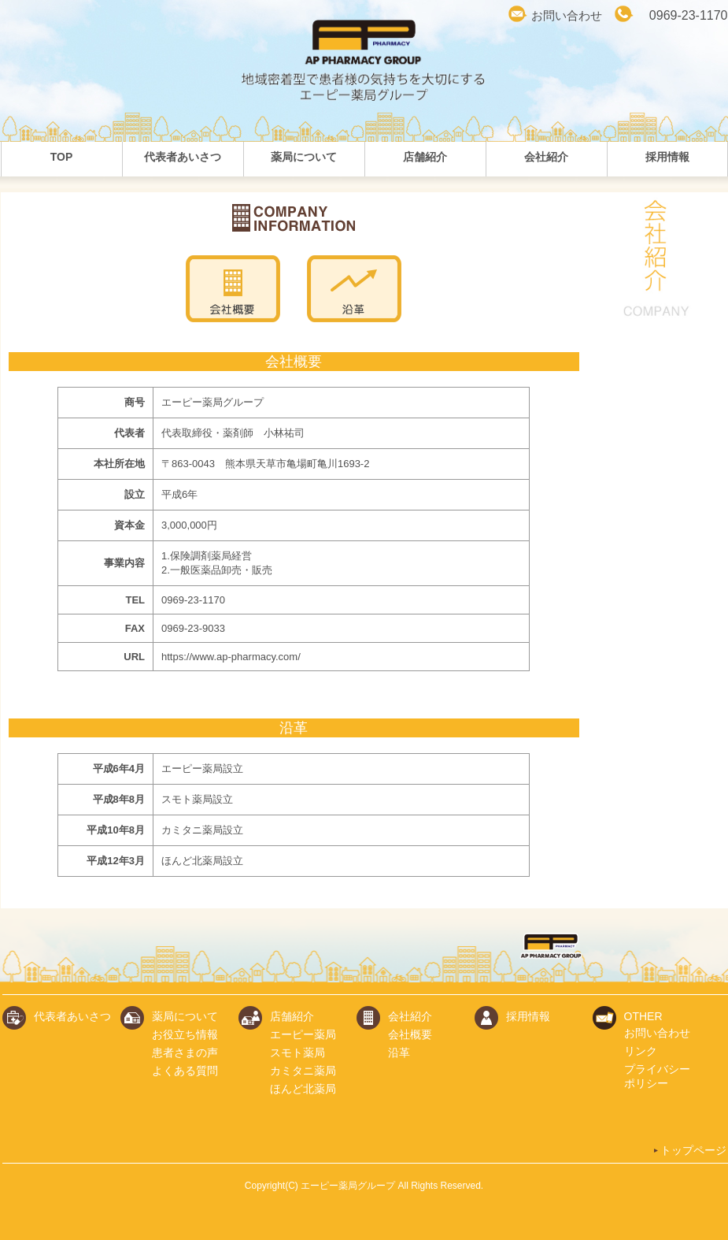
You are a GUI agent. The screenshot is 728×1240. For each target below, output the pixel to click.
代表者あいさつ (72, 1016)
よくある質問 (185, 1070)
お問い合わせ (566, 15)
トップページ (689, 1150)
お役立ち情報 (185, 1034)
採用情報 (528, 1016)
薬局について (185, 1016)
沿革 (399, 1052)
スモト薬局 (297, 1052)
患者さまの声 (185, 1052)
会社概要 (410, 1034)
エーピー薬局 (303, 1034)
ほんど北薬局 (303, 1088)
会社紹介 (410, 1016)
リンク (640, 1051)
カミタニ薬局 (303, 1070)
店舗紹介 (292, 1016)
